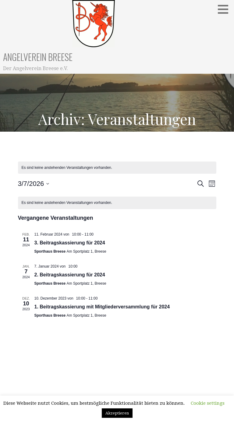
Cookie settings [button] (208, 403)
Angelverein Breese (38, 57)
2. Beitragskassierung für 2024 (69, 274)
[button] (225, 9)
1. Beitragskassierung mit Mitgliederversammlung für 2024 (102, 306)
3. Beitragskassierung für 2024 (69, 242)
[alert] (117, 203)
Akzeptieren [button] (117, 413)
